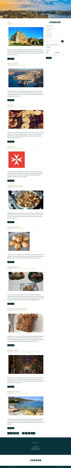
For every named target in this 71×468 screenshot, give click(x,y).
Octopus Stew (11, 146)
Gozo (9, 22)
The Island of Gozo (12, 64)
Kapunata (10, 105)
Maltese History (21, 65)
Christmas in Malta (12, 350)
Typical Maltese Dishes (13, 227)
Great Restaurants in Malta (14, 186)
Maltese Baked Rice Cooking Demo (17, 309)
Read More (11, 58)
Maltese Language (49, 35)
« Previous (10, 433)
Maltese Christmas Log (13, 267)
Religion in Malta (31, 268)
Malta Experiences (23, 393)
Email (47, 52)
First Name (57, 52)
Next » (33, 433)
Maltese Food (20, 106)
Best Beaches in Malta (13, 392)
